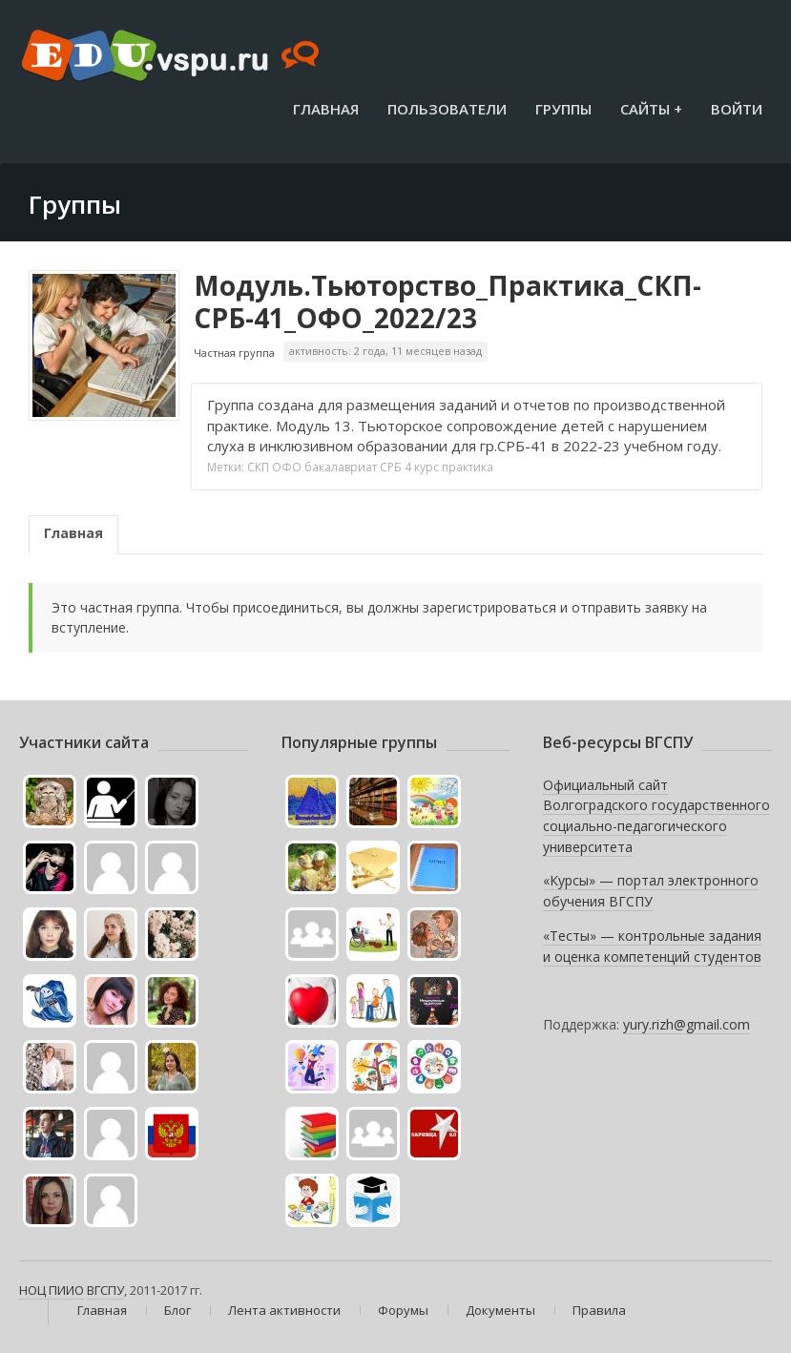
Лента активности (284, 1310)
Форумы (403, 1310)
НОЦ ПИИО (51, 1290)
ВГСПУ (105, 1290)
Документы (500, 1310)
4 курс (422, 467)
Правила (599, 1310)
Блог (177, 1310)
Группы (563, 108)
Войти (736, 108)
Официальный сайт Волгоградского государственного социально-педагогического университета (656, 816)
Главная (326, 108)
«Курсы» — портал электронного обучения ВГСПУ (651, 890)
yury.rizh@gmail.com (686, 1024)
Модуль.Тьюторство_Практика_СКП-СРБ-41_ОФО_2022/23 (447, 301)
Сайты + (651, 108)
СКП (258, 467)
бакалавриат (340, 467)
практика (467, 467)
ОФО (287, 467)
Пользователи (447, 108)
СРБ (391, 467)
